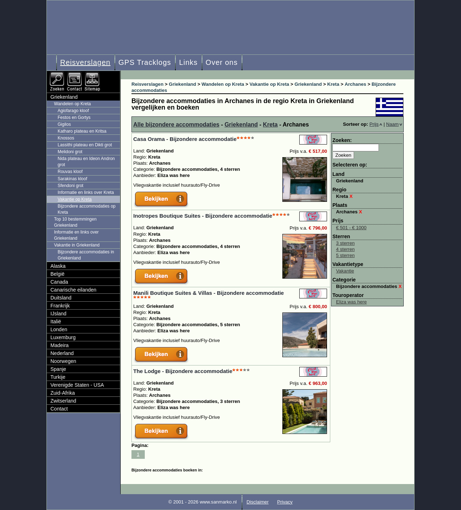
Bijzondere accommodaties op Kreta (87, 209)
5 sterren (345, 255)
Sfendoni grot (70, 185)
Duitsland (60, 298)
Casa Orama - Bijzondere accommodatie (185, 139)
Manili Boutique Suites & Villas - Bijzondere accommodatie (208, 293)
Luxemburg (63, 337)
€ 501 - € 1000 (351, 227)
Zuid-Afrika (62, 393)
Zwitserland (63, 401)
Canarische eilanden (73, 290)
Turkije (58, 377)
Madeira (59, 345)
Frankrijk (60, 306)
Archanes (349, 211)
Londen (58, 329)
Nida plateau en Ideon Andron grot (86, 161)
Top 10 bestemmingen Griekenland (75, 222)
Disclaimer (258, 502)
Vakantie (345, 271)
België (57, 274)
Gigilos (64, 124)
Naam (394, 124)
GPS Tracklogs (144, 62)
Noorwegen (63, 361)
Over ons (222, 62)
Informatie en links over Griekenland (76, 235)
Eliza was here (351, 302)
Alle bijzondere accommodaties (176, 124)
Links (188, 62)
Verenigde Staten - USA (77, 385)
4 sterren (345, 249)
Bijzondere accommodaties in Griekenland (86, 255)
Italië (55, 321)
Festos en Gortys (74, 117)
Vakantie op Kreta (75, 199)
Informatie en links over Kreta (86, 192)
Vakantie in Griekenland (77, 245)
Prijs (376, 124)
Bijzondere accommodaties (369, 286)
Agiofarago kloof (73, 110)
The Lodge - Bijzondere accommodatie (182, 371)
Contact (59, 409)
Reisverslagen (85, 62)
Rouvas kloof (70, 171)
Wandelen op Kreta (72, 103)
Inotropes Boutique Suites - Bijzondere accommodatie (202, 215)
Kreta (270, 124)
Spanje (58, 369)
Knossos (66, 138)
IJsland (58, 313)
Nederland (62, 353)
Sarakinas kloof (72, 178)
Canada (59, 282)
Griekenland (241, 124)
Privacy (284, 502)
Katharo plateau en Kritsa (82, 131)
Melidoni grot (70, 151)
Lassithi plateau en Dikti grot (85, 144)
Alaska (58, 266)
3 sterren (345, 243)
